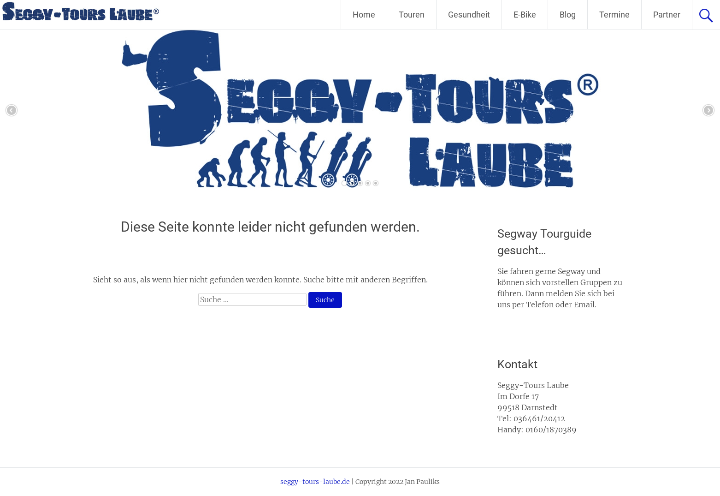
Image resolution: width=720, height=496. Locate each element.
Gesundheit (469, 14)
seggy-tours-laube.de (315, 482)
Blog (568, 14)
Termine (614, 14)
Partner (666, 14)
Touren (412, 14)
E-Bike (524, 14)
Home (364, 14)
